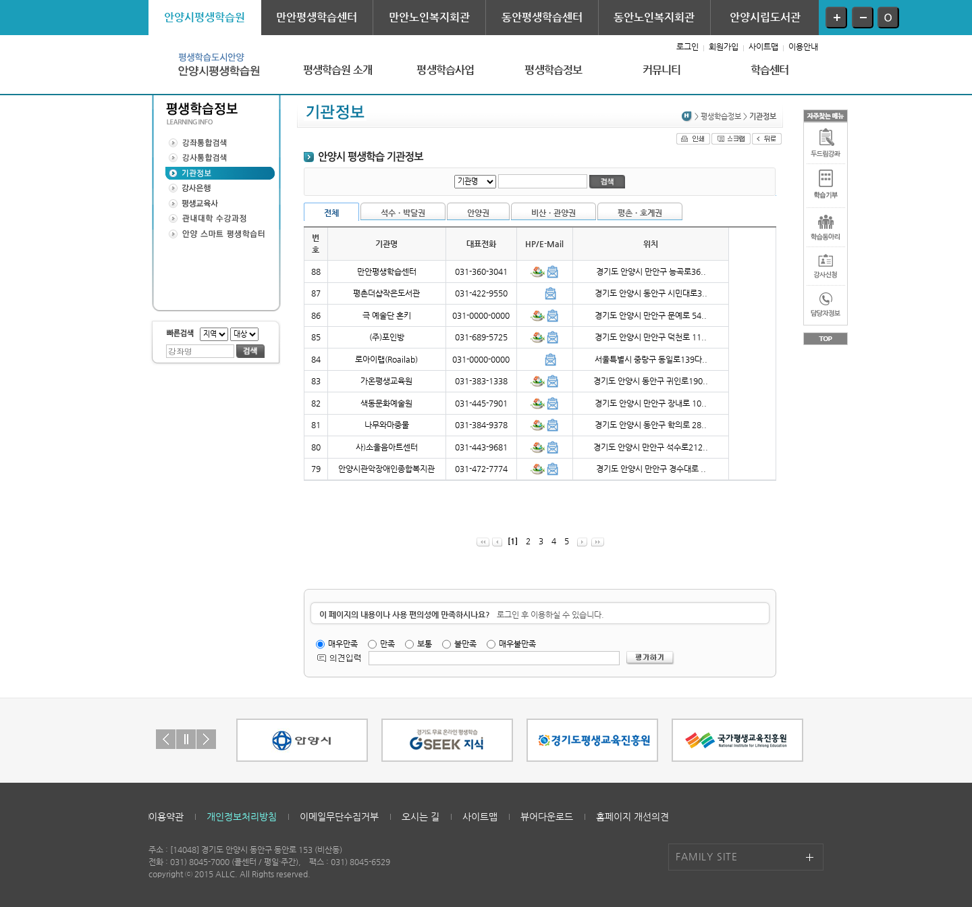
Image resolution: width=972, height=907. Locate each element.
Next (206, 739)
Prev (166, 739)
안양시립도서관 (765, 17)
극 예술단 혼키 (386, 315)
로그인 (687, 46)
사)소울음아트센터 (387, 447)
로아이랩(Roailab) (386, 359)
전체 (331, 212)
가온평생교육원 (386, 381)
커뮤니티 (662, 69)
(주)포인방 (386, 337)
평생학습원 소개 (338, 69)
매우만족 (343, 643)
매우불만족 (517, 643)
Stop (186, 739)
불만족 (465, 643)
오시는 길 (420, 816)
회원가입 (723, 46)
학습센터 (770, 69)
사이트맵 (763, 46)
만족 (387, 643)
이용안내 (803, 46)
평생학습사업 (445, 69)
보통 (424, 643)
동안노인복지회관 (654, 17)
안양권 (478, 212)
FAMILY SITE (707, 856)
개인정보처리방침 (242, 816)
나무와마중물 (386, 425)
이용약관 (166, 816)
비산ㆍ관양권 (553, 212)
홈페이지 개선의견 (632, 816)
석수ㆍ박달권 (403, 212)
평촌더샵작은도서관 (386, 293)
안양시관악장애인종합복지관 (386, 468)
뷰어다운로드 (546, 816)
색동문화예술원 (386, 403)
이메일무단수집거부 (339, 816)
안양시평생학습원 (204, 17)
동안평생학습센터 (542, 17)
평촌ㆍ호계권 (640, 212)
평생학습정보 (553, 69)
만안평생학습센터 (316, 17)
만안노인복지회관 (429, 17)
